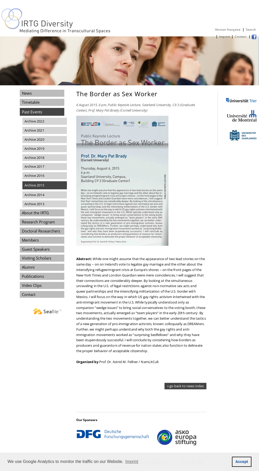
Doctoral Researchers (41, 231)
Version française (228, 29)
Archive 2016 (34, 175)
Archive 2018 (34, 157)
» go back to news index (185, 386)
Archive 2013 (34, 204)
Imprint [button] (131, 461)
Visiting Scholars (37, 258)
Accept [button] (241, 462)
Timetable (31, 102)
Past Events (32, 111)
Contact (241, 36)
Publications (33, 276)
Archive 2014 (34, 194)
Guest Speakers (36, 249)
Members (30, 240)
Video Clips (32, 285)
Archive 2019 (34, 148)
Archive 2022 (34, 121)
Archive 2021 (34, 130)
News (27, 93)
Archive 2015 (34, 185)
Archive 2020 (34, 139)
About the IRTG (35, 212)
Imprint (224, 36)
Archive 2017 (34, 166)
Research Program (38, 221)
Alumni (28, 267)
